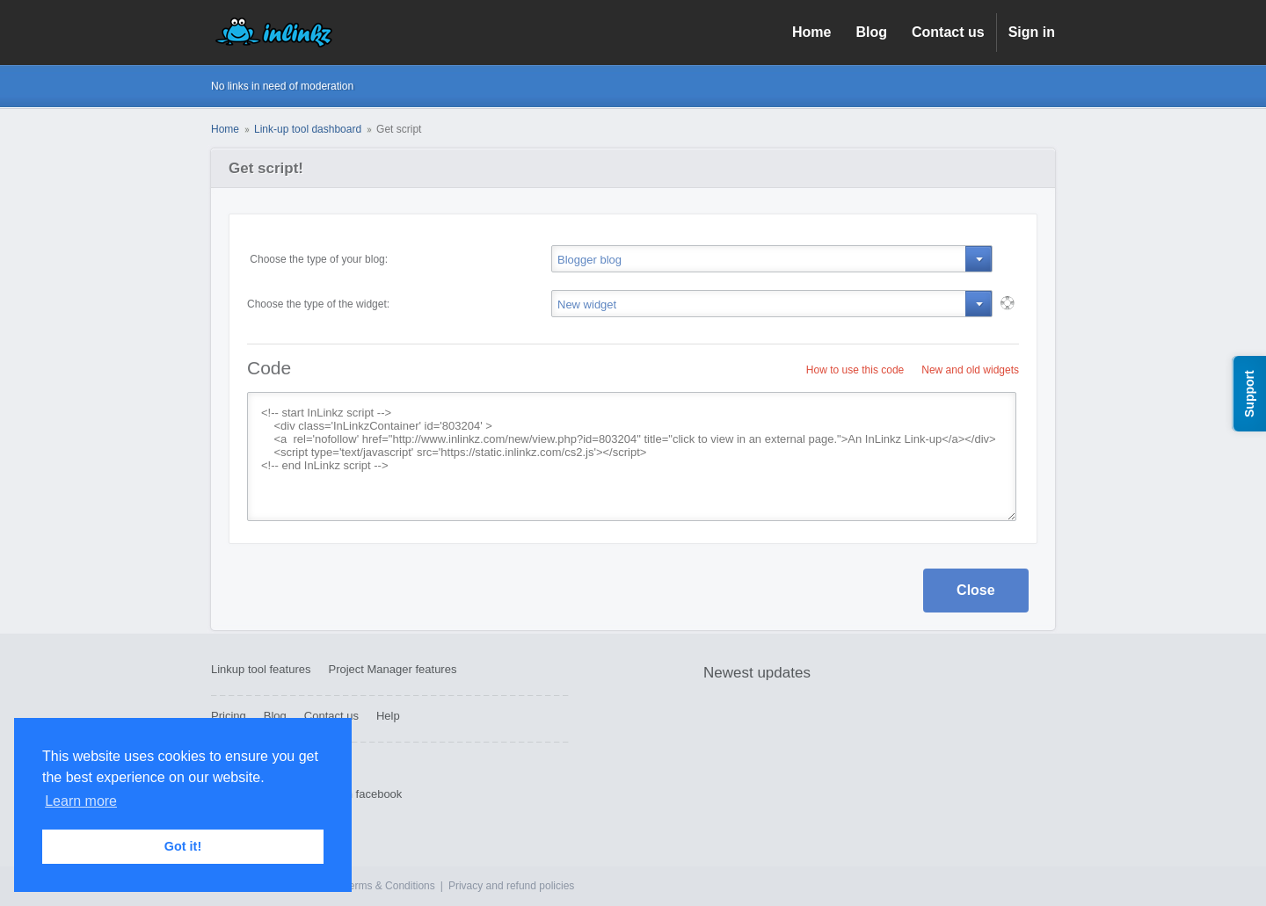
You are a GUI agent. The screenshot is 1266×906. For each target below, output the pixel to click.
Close (976, 590)
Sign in (1031, 32)
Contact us (948, 32)
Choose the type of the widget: (318, 304)
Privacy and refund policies (511, 886)
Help (388, 715)
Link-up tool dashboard (307, 129)
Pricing (228, 715)
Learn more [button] (81, 801)
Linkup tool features (260, 669)
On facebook (370, 794)
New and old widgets (970, 370)
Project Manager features (392, 669)
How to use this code (855, 370)
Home (811, 32)
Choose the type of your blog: (317, 259)
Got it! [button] (182, 846)
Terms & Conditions (389, 886)
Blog (871, 32)
